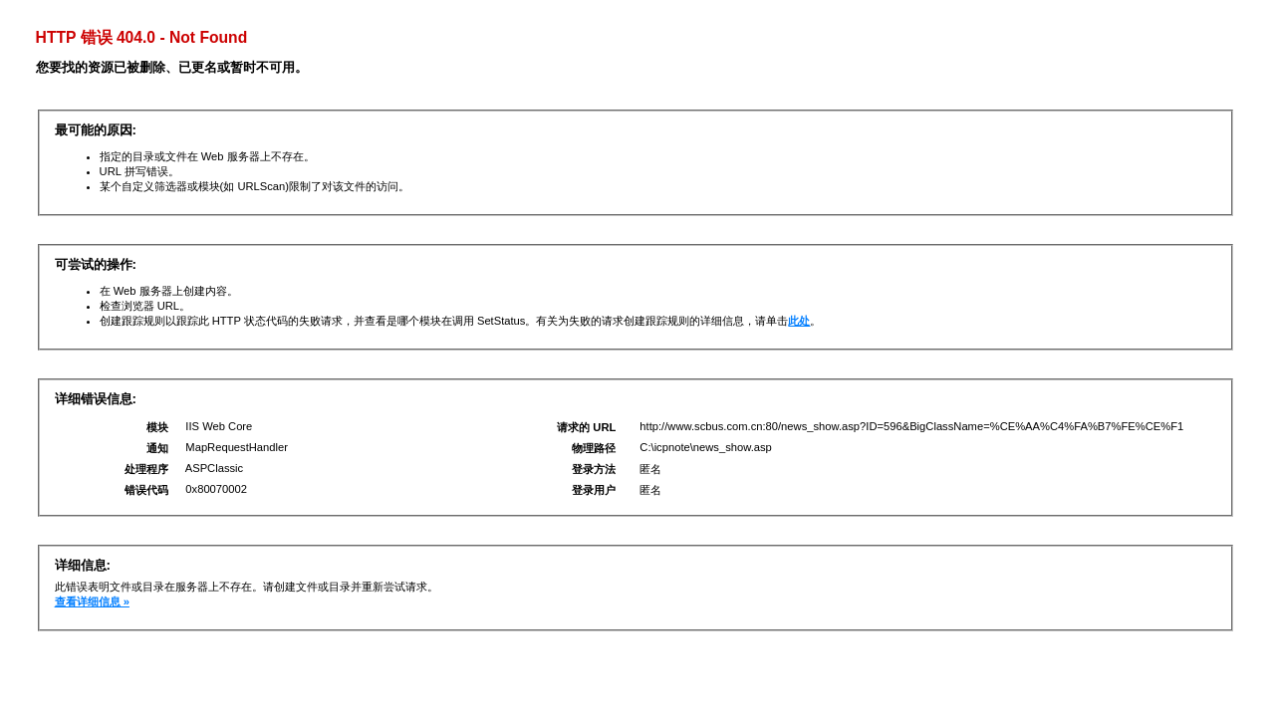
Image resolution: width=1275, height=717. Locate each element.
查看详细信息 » (92, 601)
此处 (799, 321)
